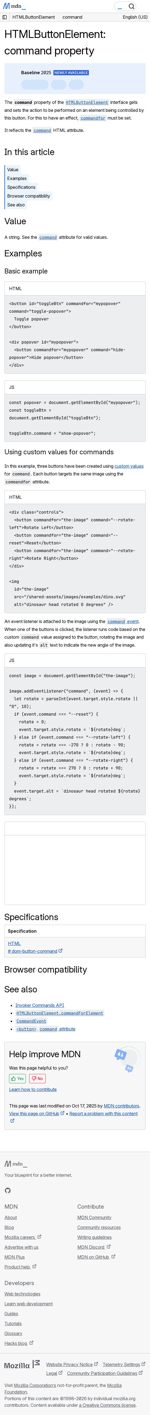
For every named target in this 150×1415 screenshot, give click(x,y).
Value (12, 169)
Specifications (21, 187)
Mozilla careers (20, 1237)
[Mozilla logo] (22, 1364)
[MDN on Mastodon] (37, 1190)
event (122, 621)
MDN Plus (14, 1257)
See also (16, 204)
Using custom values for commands (59, 452)
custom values (129, 466)
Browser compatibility (28, 196)
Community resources (99, 1227)
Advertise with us (21, 1247)
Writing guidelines (94, 1237)
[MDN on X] (27, 1190)
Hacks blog (16, 1343)
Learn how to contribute (33, 1089)
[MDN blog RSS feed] (47, 1190)
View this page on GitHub (34, 1113)
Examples (17, 178)
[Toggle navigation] (143, 6)
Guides (11, 1313)
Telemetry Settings (121, 1364)
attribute (45, 1029)
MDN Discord (91, 1247)
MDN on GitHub (93, 1257)
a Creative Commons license (107, 1405)
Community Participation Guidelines (102, 1373)
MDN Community (94, 1217)
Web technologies (22, 1294)
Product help (17, 1267)
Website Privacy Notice (69, 1364)
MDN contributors (121, 1106)
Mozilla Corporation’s (35, 1385)
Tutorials (13, 1323)
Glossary (13, 1333)
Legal (51, 1373)
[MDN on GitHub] (7, 1190)
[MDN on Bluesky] (17, 1190)
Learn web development (28, 1303)
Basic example (26, 271)
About (10, 1217)
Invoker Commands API (39, 1005)
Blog (9, 1227)
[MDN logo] (15, 1164)
